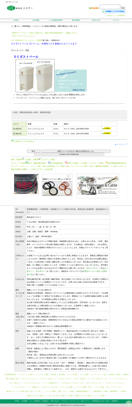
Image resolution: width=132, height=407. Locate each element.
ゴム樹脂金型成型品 (9, 374)
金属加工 (126, 374)
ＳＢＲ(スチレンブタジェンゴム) (72, 383)
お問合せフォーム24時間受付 (116, 15)
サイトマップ (74, 401)
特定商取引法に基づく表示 (100, 401)
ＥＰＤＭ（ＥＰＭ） (64, 378)
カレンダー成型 (72, 374)
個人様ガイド (41, 271)
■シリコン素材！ (60, 166)
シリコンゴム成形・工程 (82, 387)
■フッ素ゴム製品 (45, 166)
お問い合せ (96, 20)
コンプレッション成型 (26, 374)
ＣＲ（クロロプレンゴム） (100, 378)
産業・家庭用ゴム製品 (21, 159)
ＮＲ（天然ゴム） (15, 383)
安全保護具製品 (55, 163)
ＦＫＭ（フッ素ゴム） (47, 378)
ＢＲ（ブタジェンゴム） (95, 383)
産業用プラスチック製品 (44, 159)
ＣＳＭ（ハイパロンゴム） (115, 383)
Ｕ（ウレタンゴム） (19, 387)
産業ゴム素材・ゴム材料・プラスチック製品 (84, 163)
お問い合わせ (55, 401)
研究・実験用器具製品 (35, 163)
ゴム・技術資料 (35, 401)
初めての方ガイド (93, 268)
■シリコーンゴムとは (50, 387)
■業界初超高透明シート (83, 391)
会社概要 (24, 401)
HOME (17, 401)
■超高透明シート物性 (101, 391)
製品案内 (45, 401)
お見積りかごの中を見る (24, 141)
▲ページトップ (121, 144)
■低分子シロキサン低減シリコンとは (39, 395)
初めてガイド (85, 401)
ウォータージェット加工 (98, 374)
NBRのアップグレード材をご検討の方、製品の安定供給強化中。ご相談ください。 (45, 33)
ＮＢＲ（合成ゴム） (81, 378)
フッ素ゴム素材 (92, 166)
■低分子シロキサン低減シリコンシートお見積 (90, 395)
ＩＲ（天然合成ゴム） (51, 383)
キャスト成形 (84, 374)
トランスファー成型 (41, 374)
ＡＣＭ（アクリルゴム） (32, 383)
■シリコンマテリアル (114, 387)
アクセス (64, 401)
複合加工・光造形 (114, 374)
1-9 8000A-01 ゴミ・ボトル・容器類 (26, 40)
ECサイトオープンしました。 (24, 36)
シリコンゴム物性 (98, 387)
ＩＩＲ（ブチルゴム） (119, 378)
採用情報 (114, 401)
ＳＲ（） (29, 378)
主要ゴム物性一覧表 (12, 378)
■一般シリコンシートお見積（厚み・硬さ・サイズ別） (24, 391)
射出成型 (62, 374)
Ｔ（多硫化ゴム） (35, 387)
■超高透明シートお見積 (117, 391)
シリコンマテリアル (76, 166)
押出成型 (53, 374)
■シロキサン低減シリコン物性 (63, 395)
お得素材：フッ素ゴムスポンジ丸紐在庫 (35, 169)
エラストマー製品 (18, 163)
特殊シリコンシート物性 (66, 391)
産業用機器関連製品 (114, 163)
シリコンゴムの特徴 (66, 387)
